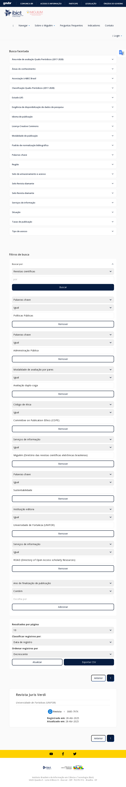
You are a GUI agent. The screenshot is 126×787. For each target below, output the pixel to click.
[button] (63, 59)
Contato (109, 25)
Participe (73, 3)
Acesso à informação (51, 3)
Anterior (98, 678)
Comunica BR (26, 3)
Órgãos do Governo (113, 3)
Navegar (24, 25)
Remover (63, 324)
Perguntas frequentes (71, 25)
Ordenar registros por (25, 648)
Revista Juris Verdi (31, 694)
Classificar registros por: (26, 636)
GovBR (7, 3)
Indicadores (94, 25)
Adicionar (63, 606)
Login (117, 35)
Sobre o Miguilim (45, 25)
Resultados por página (25, 624)
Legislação (90, 3)
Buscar (63, 287)
